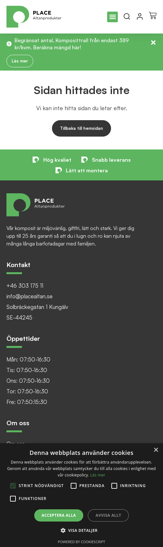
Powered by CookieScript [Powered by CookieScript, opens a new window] (81, 541)
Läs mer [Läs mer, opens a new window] (98, 475)
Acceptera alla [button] (59, 515)
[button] (112, 17)
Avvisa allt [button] (108, 515)
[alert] (81, 495)
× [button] (155, 450)
